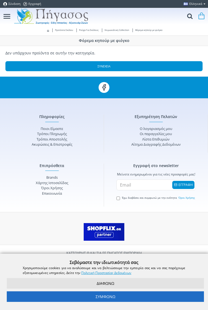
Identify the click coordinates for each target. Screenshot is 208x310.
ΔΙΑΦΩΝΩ (105, 283)
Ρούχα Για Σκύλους (89, 29)
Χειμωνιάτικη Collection (117, 29)
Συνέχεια (104, 66)
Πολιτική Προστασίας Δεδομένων (106, 272)
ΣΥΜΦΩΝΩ (105, 296)
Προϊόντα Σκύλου (64, 29)
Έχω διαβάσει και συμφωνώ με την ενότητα (156, 198)
